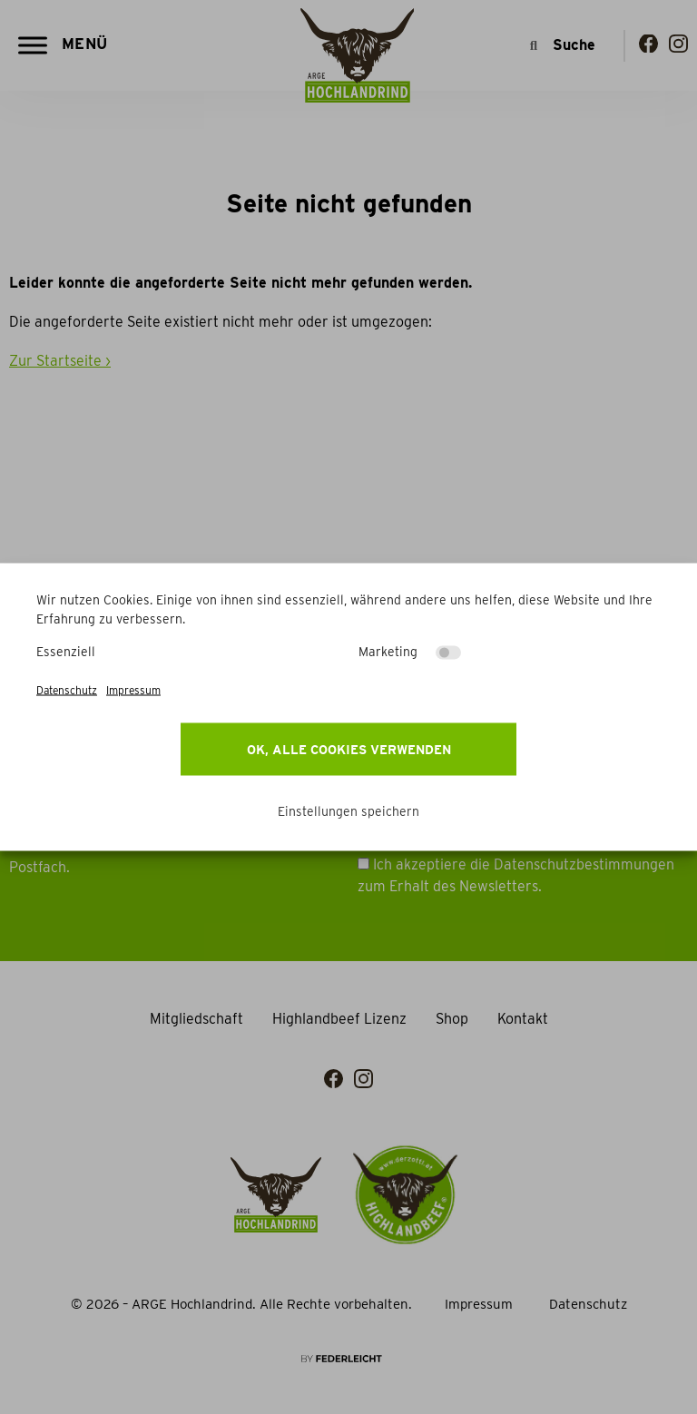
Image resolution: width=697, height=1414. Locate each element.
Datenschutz (66, 690)
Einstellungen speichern (348, 811)
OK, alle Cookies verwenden (349, 749)
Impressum (133, 690)
